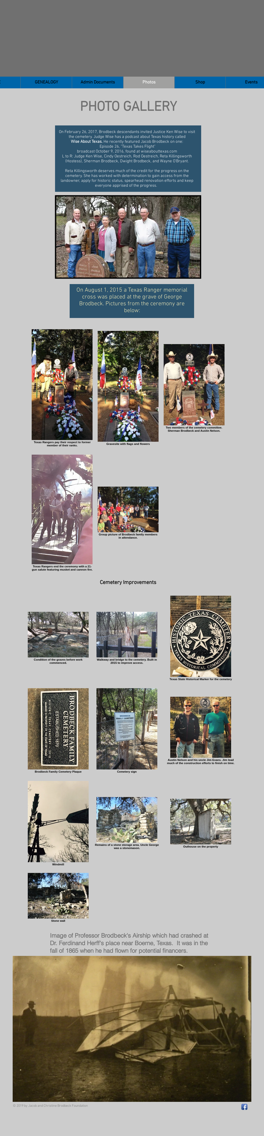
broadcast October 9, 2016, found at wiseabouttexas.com (127, 151)
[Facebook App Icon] (244, 1107)
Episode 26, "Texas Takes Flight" (127, 146)
